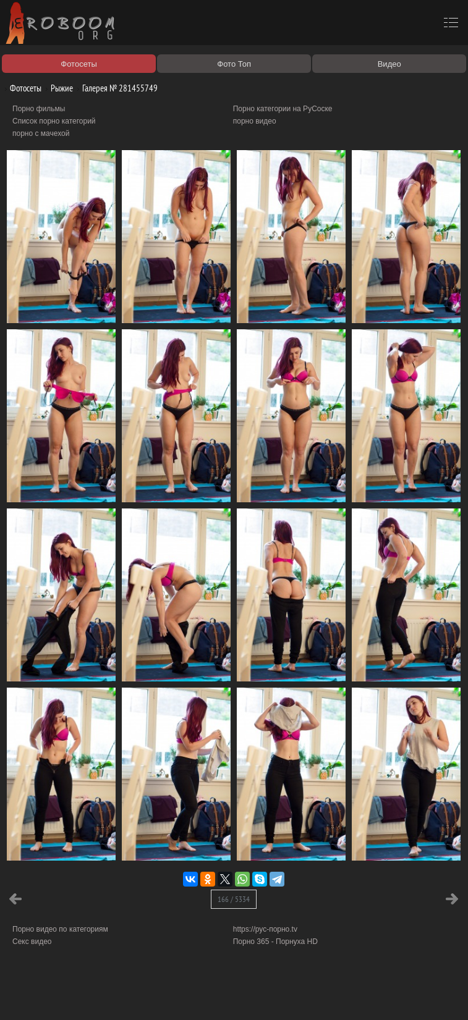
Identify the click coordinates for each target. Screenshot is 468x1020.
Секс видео (32, 941)
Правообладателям (113, 996)
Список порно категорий (54, 121)
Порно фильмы (38, 108)
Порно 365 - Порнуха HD (275, 941)
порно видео (254, 121)
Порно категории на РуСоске (283, 108)
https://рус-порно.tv (265, 929)
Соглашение (172, 996)
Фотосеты (21, 88)
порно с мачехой (40, 133)
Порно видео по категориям (60, 929)
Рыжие (57, 88)
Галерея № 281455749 (115, 88)
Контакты (214, 996)
